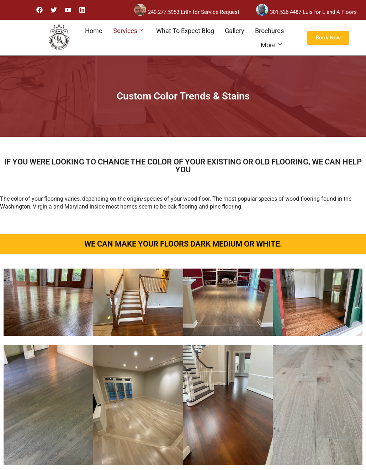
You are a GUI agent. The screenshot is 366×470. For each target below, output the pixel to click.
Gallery (234, 30)
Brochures (269, 30)
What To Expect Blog (185, 30)
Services (128, 30)
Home (93, 30)
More (271, 45)
